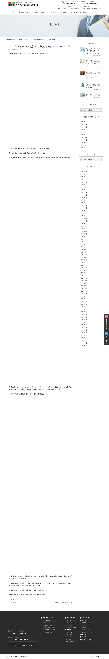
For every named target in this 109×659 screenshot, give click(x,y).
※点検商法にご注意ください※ (61, 602)
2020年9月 (83, 343)
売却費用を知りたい (48, 632)
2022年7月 (83, 286)
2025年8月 (83, 140)
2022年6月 (83, 288)
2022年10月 (84, 278)
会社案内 (84, 12)
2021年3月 (83, 327)
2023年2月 (83, 267)
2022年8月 (83, 283)
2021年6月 (83, 319)
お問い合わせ (106, 338)
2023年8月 (83, 252)
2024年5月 (83, 229)
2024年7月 (83, 223)
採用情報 (83, 620)
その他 (13, 599)
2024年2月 (83, 236)
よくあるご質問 (85, 618)
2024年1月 (83, 239)
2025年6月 (83, 145)
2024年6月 (83, 226)
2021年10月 (84, 309)
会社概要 (83, 634)
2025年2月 (83, 205)
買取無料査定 (46, 620)
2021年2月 (83, 330)
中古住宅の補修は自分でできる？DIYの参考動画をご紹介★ (93, 85)
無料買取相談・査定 (106, 323)
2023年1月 (83, 270)
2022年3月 (83, 296)
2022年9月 (83, 280)
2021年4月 (83, 325)
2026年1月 (83, 127)
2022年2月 (83, 299)
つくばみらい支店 (71, 627)
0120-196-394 (20, 639)
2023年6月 (83, 257)
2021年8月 (83, 314)
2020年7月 (83, 345)
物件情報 (55, 12)
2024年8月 (83, 221)
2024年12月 (84, 210)
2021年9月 (83, 312)
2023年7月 (83, 255)
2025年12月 (84, 129)
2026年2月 (83, 124)
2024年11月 (84, 213)
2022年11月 (84, 275)
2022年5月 (83, 291)
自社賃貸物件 (70, 641)
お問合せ (93, 12)
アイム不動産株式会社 (23, 656)
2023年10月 (84, 247)
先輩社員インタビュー (87, 632)
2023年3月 (83, 265)
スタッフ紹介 (84, 637)
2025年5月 (83, 148)
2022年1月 (83, 301)
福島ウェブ (99, 656)
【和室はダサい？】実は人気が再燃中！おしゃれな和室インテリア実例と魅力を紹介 (93, 74)
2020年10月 (84, 340)
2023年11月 (84, 244)
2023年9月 (83, 249)
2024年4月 (83, 231)
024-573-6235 (18, 633)
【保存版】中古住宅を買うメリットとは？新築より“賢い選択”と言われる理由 (93, 62)
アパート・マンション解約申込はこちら (21, 645)
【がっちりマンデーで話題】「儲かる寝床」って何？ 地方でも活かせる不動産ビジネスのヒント (93, 50)
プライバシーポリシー (86, 639)
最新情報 (74, 12)
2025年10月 (84, 135)
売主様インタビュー (48, 625)
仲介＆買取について (25, 12)
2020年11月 (84, 338)
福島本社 (69, 620)
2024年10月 (84, 216)
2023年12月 (84, 242)
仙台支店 (69, 625)
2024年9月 (83, 218)
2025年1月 (83, 208)
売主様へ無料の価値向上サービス (50, 622)
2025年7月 (83, 142)
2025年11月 (84, 132)
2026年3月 (83, 122)
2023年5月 (83, 260)
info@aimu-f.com (85, 6)
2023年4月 (83, 262)
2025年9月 (83, 137)
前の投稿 (13, 602)
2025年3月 (83, 203)
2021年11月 (84, 306)
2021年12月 (84, 304)
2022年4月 (83, 293)
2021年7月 (83, 317)
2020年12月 (84, 335)
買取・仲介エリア (42, 12)
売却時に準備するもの (49, 627)
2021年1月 (83, 332)
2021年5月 (83, 322)
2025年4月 (83, 200)
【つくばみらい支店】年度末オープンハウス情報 (93, 95)
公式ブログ (64, 12)
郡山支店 (69, 622)
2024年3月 (83, 234)
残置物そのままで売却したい (50, 630)
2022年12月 (84, 273)
